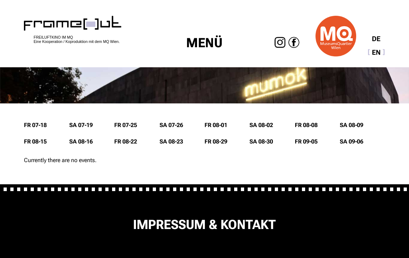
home (72, 23)
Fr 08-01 (215, 125)
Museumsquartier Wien (335, 36)
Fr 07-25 (125, 125)
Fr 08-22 (125, 141)
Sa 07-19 (81, 125)
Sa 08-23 (171, 141)
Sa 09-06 (351, 141)
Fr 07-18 (35, 125)
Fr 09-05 (306, 141)
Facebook (293, 42)
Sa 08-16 (81, 141)
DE (376, 39)
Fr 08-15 (35, 141)
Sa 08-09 (351, 125)
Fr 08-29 (215, 141)
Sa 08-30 (261, 141)
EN (376, 52)
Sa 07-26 (171, 125)
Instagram (280, 42)
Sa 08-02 (261, 125)
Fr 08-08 (306, 125)
